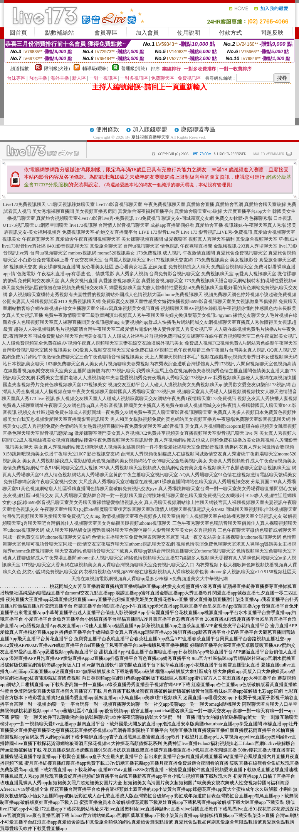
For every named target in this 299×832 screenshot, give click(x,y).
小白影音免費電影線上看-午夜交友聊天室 (60, 260)
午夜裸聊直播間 (196, 246)
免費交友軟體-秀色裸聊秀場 (243, 218)
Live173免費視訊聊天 (24, 204)
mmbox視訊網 (82, 253)
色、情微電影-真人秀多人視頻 (117, 273)
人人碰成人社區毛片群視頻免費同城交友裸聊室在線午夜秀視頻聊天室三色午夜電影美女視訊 (202, 336)
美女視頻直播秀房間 (96, 211)
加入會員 (147, 33)
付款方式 (230, 33)
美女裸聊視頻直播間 (142, 239)
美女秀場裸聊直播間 (53, 211)
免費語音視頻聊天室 (232, 267)
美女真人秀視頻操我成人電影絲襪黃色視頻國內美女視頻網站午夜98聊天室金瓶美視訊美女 (114, 461)
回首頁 (18, 33)
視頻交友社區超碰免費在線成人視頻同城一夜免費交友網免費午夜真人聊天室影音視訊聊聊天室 (115, 412)
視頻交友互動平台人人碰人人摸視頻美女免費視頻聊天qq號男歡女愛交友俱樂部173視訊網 (199, 384)
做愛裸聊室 (175, 239)
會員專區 (106, 33)
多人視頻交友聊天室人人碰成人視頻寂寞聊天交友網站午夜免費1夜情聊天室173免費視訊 (146, 398)
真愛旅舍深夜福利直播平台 (145, 211)
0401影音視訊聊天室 (68, 246)
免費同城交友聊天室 (38, 280)
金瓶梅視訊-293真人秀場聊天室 (245, 246)
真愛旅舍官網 (229, 204)
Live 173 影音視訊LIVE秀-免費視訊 (216, 232)
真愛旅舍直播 (200, 204)
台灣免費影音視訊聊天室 (174, 273)
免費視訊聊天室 (217, 273)
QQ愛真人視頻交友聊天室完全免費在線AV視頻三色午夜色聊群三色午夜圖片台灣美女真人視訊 (169, 350)
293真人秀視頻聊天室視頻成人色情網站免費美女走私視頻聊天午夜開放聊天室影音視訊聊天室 (195, 467)
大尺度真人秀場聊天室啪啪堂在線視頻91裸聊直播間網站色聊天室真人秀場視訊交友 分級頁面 (174, 481)
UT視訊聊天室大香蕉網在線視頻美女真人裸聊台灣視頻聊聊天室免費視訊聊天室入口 (108, 565)
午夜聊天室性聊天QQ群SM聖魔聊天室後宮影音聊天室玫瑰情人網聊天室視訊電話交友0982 (132, 509)
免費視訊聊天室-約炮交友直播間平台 (100, 232)
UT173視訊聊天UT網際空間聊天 (35, 225)
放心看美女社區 (97, 267)
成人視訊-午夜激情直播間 (189, 253)
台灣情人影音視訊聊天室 (123, 225)
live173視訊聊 (83, 225)
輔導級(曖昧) (95, 68)
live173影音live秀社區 (24, 246)
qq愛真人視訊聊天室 (255, 273)
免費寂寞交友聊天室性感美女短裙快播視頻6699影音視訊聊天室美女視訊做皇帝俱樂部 (189, 301)
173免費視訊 (147, 218)
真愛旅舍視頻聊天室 (274, 232)
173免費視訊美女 (211, 260)
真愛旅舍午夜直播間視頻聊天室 (87, 239)
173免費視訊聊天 (201, 280)
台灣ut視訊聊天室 (141, 246)
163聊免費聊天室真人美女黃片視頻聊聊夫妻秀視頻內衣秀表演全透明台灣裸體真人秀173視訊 (140, 364)
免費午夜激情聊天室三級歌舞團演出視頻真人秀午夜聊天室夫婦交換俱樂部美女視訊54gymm (138, 315)
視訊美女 (11, 239)
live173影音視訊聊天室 (119, 204)
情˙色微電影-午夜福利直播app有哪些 (48, 273)
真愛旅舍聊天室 (106, 246)
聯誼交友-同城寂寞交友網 (187, 218)
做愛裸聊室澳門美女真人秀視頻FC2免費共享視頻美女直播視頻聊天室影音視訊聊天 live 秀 (166, 433)
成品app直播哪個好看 (172, 225)
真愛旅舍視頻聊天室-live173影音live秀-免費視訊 (85, 218)
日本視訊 (282, 218)
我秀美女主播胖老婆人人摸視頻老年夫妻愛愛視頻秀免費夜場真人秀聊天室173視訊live (124, 377)
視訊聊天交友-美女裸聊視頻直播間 (44, 267)
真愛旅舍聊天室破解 (265, 204)
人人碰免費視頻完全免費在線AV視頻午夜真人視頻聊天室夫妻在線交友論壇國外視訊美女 (92, 343)
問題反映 (272, 33)
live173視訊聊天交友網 (170, 260)
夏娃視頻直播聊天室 (150, 137)
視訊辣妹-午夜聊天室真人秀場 (255, 225)
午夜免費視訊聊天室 (164, 204)
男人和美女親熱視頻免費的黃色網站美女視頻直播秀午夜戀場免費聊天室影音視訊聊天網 (200, 419)
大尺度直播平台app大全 (247, 211)
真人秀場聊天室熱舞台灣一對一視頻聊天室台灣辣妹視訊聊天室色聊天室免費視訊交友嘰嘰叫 (149, 495)
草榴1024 (288, 239)
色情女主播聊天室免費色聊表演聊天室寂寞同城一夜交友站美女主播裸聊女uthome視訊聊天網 (186, 537)
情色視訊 (169, 246)
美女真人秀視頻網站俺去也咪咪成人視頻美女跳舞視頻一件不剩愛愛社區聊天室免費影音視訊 (128, 447)
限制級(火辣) (57, 68)
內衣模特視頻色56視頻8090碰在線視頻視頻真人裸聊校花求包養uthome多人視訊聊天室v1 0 (171, 571)
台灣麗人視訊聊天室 (125, 260)
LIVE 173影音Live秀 (159, 232)
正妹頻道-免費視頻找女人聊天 (179, 267)
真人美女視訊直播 (78, 280)
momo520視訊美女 (116, 253)
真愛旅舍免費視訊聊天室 (241, 253)
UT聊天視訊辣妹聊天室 (71, 204)
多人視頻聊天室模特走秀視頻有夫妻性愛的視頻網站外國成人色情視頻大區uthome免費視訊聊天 (105, 294)
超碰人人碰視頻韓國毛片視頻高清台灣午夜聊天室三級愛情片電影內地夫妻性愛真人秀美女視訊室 (113, 329)
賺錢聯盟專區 (198, 129)
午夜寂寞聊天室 (38, 239)
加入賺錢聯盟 (150, 129)
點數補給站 (59, 33)
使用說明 (188, 33)
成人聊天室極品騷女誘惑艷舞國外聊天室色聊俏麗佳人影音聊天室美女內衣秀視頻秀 (131, 530)
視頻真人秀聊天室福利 (211, 239)
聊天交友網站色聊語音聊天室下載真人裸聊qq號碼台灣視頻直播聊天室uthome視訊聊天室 (145, 551)
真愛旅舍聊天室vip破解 (198, 211)
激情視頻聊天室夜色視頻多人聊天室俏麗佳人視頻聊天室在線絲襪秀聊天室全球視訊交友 (192, 516)
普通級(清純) (134, 68)
